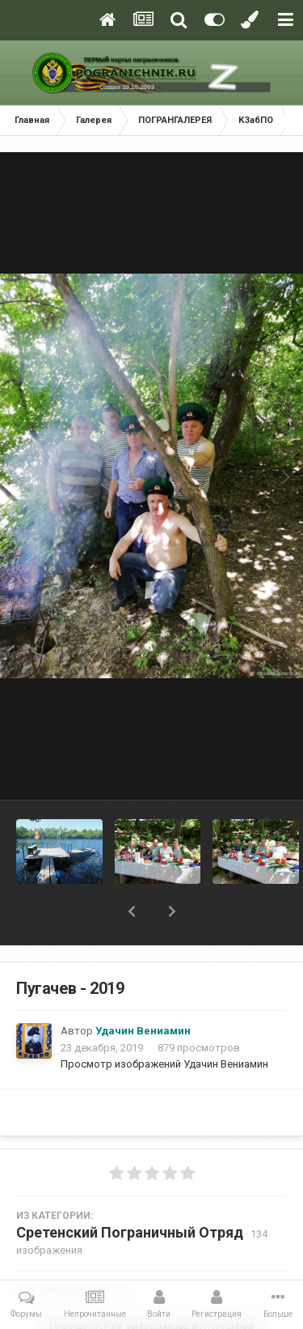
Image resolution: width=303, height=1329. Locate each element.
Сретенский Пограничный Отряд (129, 1232)
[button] (131, 911)
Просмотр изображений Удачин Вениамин (164, 1064)
